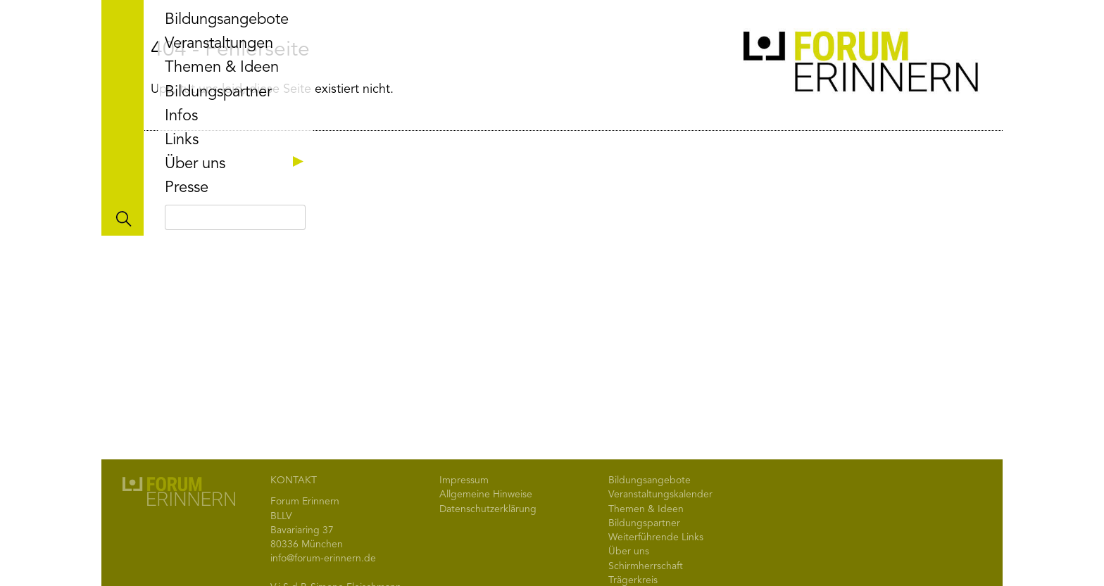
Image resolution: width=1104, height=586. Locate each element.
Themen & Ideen (222, 67)
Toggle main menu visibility (122, 118)
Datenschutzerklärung (488, 509)
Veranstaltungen (219, 43)
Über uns (237, 164)
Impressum (464, 480)
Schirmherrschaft (645, 566)
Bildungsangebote (227, 19)
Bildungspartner (218, 92)
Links (182, 140)
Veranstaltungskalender (660, 494)
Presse (186, 188)
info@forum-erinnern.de (323, 558)
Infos (181, 116)
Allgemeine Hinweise (485, 494)
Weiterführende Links (655, 537)
